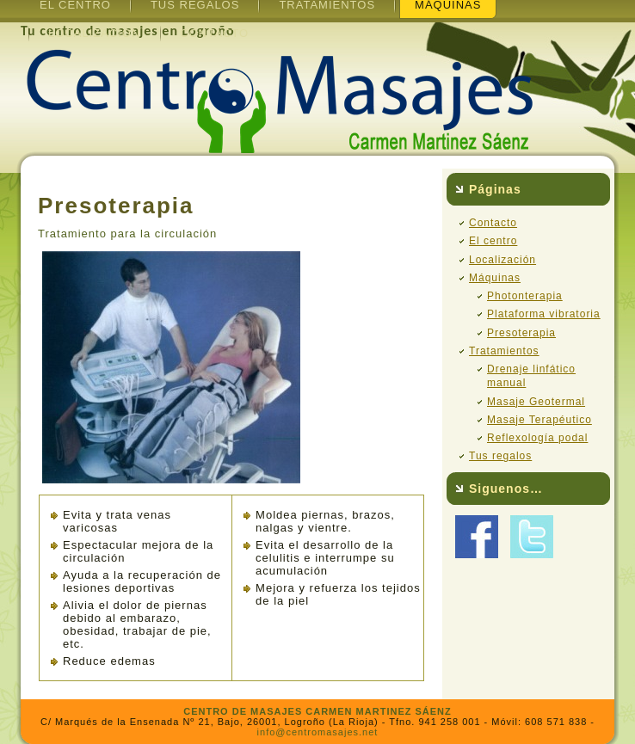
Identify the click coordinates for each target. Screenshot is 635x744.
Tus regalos (500, 456)
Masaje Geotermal (536, 402)
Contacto (214, 33)
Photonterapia (525, 296)
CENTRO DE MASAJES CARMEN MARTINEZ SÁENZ (317, 711)
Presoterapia (521, 333)
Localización (94, 33)
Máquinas (495, 278)
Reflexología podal (537, 438)
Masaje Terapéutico (539, 420)
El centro (493, 241)
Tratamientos (504, 351)
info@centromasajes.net (318, 732)
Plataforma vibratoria (544, 314)
